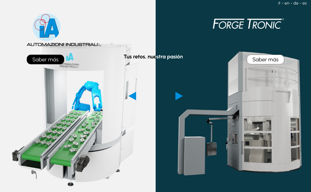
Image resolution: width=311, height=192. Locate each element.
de (295, 3)
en (287, 3)
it (279, 3)
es (304, 3)
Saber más (45, 59)
